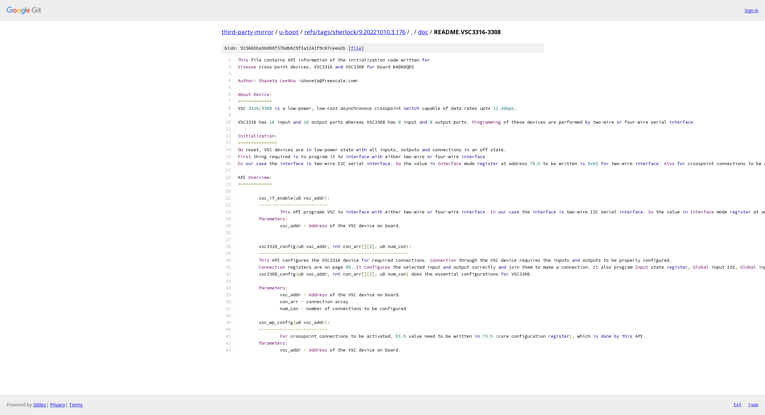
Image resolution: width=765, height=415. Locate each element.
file (356, 48)
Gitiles (39, 405)
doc (423, 32)
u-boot (289, 32)
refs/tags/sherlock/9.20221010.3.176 (355, 32)
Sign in (751, 10)
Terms (76, 405)
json (753, 404)
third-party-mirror (247, 32)
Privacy (57, 405)
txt (737, 404)
